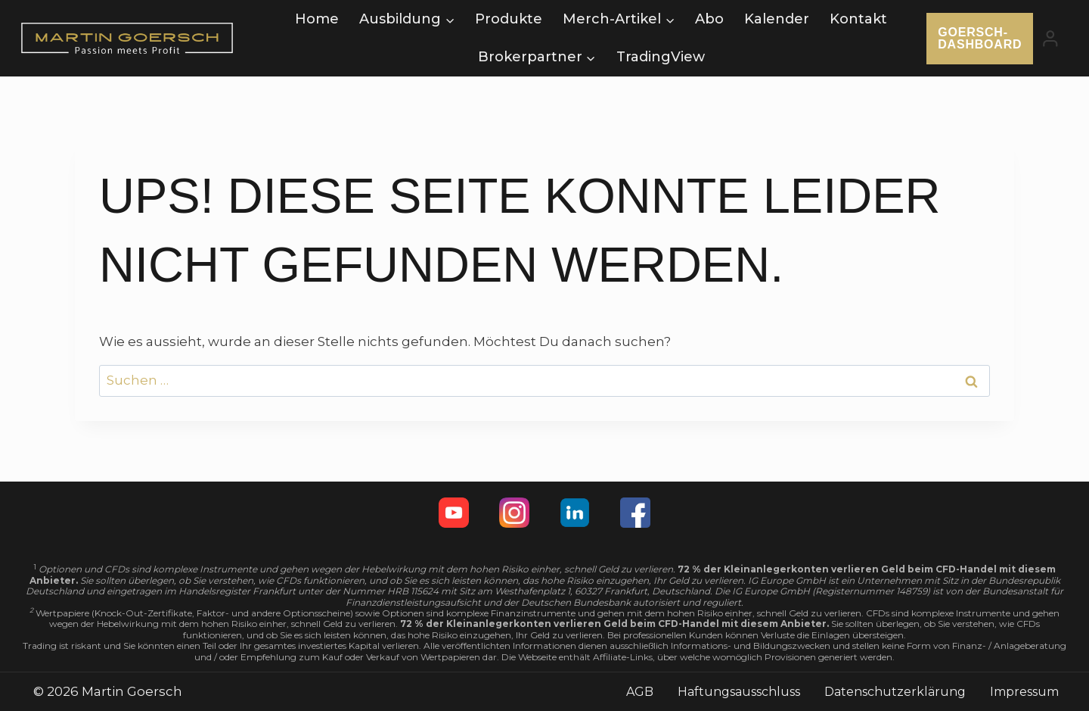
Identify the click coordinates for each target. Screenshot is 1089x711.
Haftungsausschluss (739, 691)
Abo (709, 19)
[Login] (1050, 38)
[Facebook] (635, 513)
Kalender (776, 19)
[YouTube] (454, 513)
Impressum (1024, 691)
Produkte (508, 19)
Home (317, 19)
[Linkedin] (575, 513)
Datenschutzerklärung (895, 691)
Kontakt (858, 19)
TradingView (660, 56)
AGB (639, 691)
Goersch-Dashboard (980, 38)
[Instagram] (514, 513)
